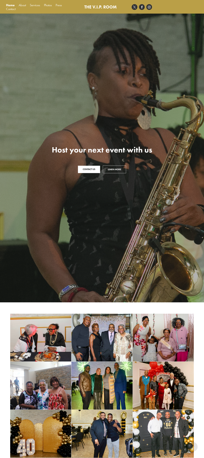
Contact (11, 9)
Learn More (114, 169)
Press (59, 5)
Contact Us (89, 169)
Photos (48, 5)
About (22, 5)
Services (35, 5)
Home (10, 5)
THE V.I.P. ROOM (100, 7)
